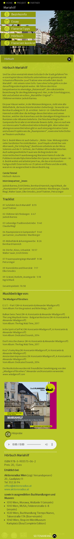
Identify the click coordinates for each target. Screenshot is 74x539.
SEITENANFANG (43, 536)
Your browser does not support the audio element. (30, 444)
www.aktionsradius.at (16, 489)
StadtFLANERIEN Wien (55, 7)
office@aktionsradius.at (18, 485)
